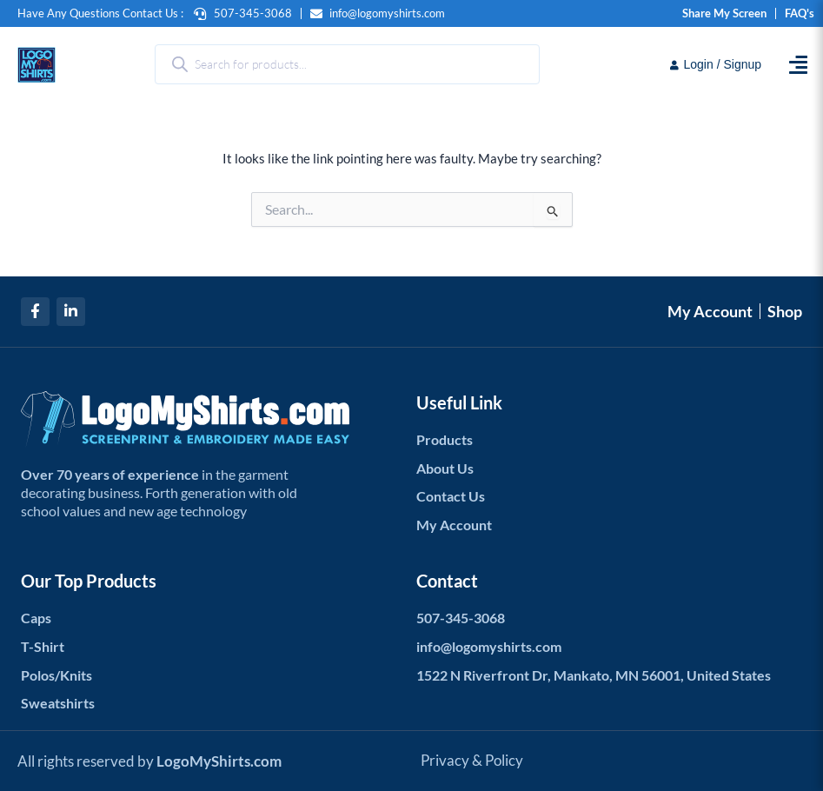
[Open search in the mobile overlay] (347, 64)
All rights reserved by (155, 759)
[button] (797, 65)
